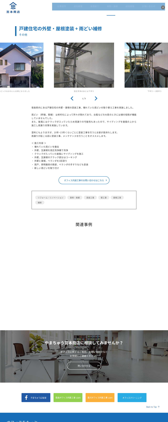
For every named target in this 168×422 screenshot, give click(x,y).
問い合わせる (84, 324)
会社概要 (88, 8)
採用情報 (130, 8)
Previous (72, 99)
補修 (40, 202)
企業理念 (75, 8)
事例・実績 (116, 8)
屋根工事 (117, 197)
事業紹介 (101, 8)
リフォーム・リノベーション (50, 197)
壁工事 (104, 197)
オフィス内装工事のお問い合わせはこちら (84, 180)
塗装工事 (90, 197)
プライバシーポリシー (150, 417)
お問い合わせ (146, 8)
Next (96, 99)
